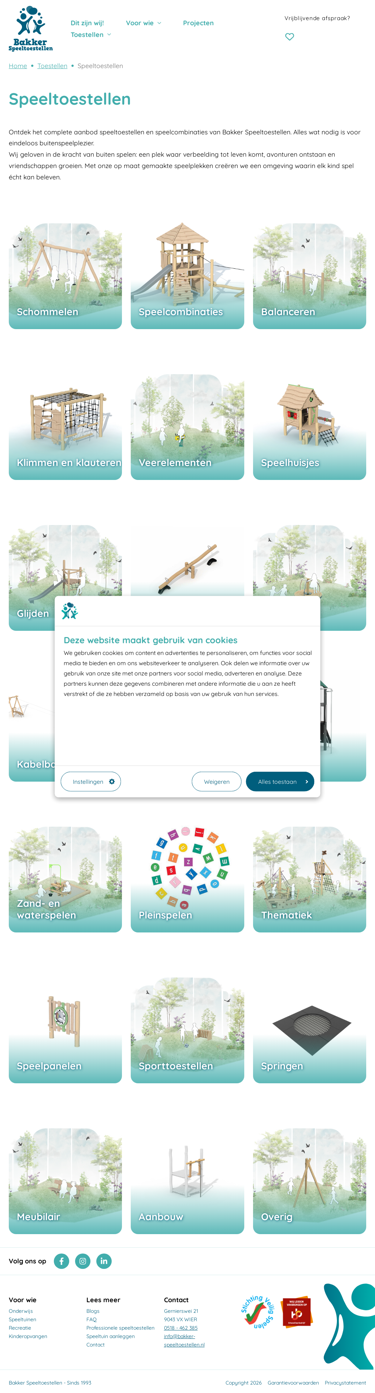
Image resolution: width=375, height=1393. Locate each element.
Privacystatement (345, 1382)
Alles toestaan (283, 781)
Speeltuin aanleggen (110, 1336)
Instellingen (94, 781)
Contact (95, 1344)
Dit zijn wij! (87, 23)
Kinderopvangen (28, 1336)
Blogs (93, 1311)
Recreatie (20, 1328)
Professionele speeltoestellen (120, 1328)
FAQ (91, 1319)
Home (18, 66)
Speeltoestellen (100, 66)
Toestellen (87, 34)
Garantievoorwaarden (293, 1382)
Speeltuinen (22, 1319)
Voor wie (140, 23)
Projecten (198, 23)
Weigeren (217, 781)
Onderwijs (21, 1311)
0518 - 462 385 (181, 1328)
